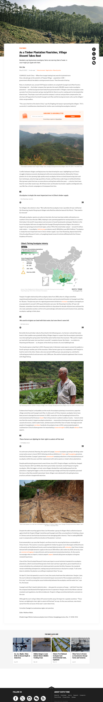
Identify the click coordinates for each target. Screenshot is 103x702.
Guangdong (72, 454)
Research (75, 695)
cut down (37, 425)
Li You (23, 67)
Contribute (63, 695)
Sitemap (74, 697)
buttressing (41, 229)
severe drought (59, 427)
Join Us (70, 695)
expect (51, 554)
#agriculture (49, 70)
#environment (41, 70)
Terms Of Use (57, 697)
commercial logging (27, 552)
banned (57, 451)
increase (64, 301)
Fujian (64, 454)
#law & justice (57, 70)
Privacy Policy (66, 697)
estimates (68, 547)
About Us (56, 695)
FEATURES (22, 48)
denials (77, 427)
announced (49, 456)
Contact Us (82, 695)
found (41, 418)
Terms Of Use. (59, 119)
